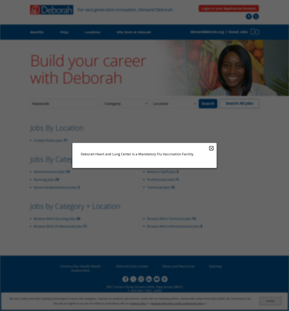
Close (211, 148)
